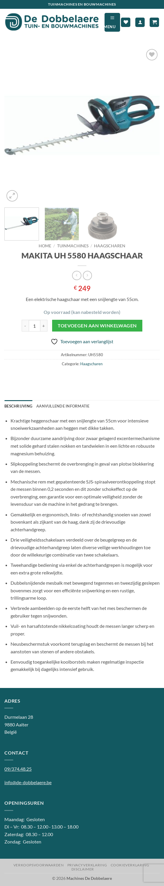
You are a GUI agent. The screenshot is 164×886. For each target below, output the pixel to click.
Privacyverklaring (87, 865)
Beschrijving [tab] (18, 406)
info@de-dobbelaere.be (28, 782)
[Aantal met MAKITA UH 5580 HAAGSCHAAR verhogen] (43, 326)
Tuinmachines (72, 246)
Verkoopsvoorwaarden (38, 865)
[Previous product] (87, 275)
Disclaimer (82, 869)
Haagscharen (109, 246)
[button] (112, 22)
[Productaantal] (34, 326)
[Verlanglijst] (125, 22)
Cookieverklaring (130, 865)
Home (45, 246)
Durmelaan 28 (18, 717)
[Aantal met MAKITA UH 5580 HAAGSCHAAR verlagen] (25, 326)
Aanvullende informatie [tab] (63, 406)
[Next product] (76, 275)
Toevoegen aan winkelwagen (97, 325)
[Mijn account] (140, 22)
